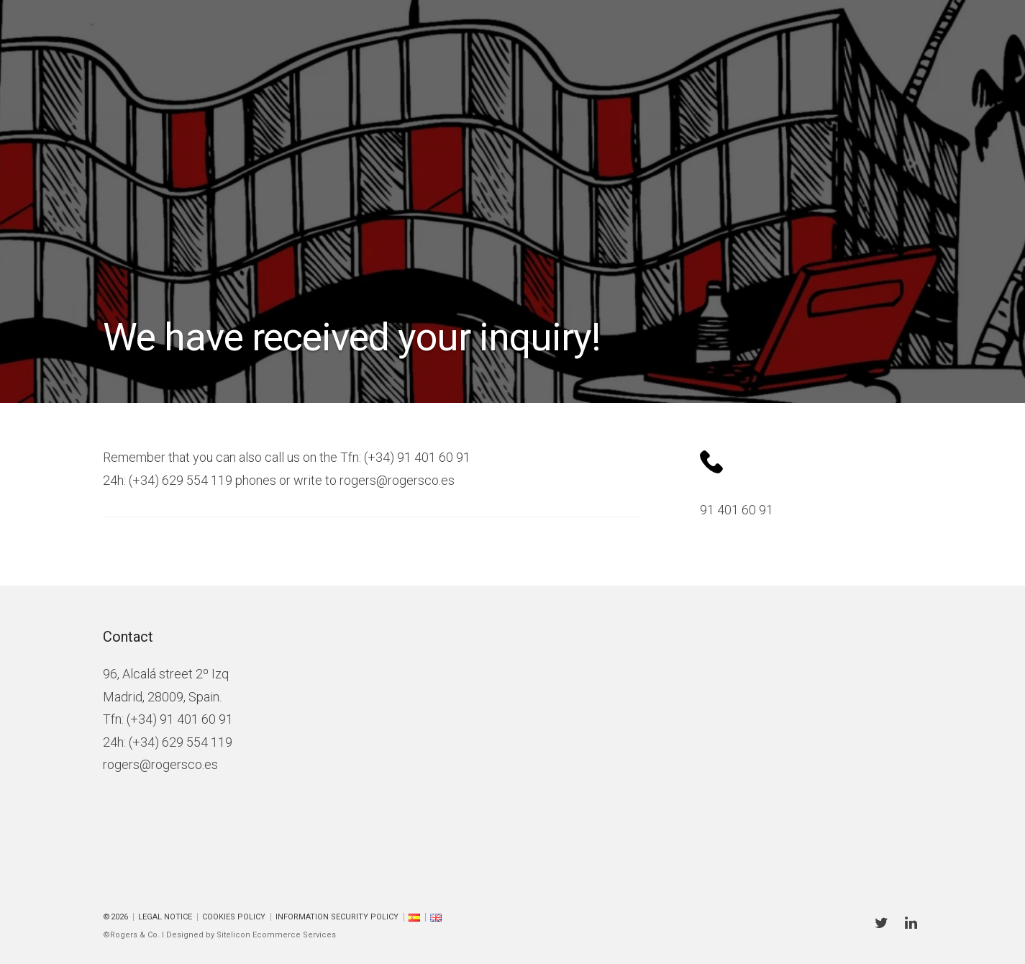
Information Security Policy (336, 917)
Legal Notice (165, 917)
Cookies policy (233, 917)
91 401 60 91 (736, 509)
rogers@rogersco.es (160, 764)
